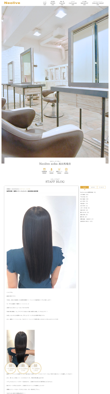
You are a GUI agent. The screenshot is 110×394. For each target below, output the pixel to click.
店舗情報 (44, 171)
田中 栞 (82, 217)
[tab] (84, 187)
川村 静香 (82, 194)
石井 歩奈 (82, 205)
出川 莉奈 (82, 201)
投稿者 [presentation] (84, 187)
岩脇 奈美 (82, 214)
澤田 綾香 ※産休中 (85, 219)
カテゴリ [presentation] (93, 187)
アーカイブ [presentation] (101, 187)
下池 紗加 (82, 196)
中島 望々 (82, 203)
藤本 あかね (83, 212)
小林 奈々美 (83, 208)
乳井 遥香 (82, 199)
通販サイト (59, 171)
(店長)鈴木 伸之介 (84, 221)
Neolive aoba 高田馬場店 (86, 192)
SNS (66, 171)
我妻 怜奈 (82, 210)
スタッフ (51, 171)
